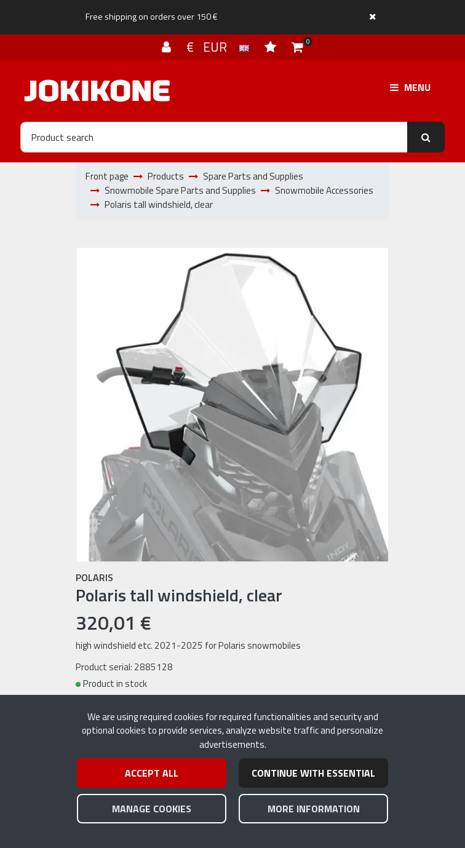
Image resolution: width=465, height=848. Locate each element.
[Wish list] (271, 47)
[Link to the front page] (97, 91)
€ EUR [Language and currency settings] (219, 47)
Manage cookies (151, 808)
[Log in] (168, 47)
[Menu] (410, 87)
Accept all (151, 773)
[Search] (214, 137)
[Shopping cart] (297, 47)
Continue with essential (313, 773)
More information (314, 808)
